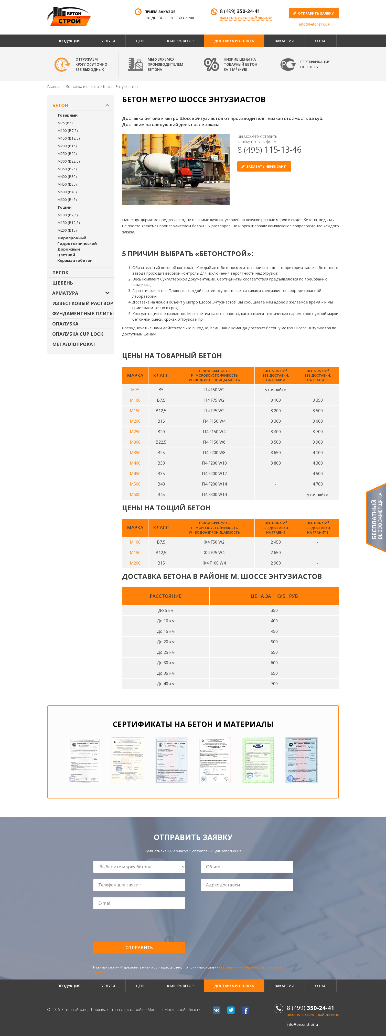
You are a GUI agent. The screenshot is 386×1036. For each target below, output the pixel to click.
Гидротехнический (77, 243)
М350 (135, 452)
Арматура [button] (65, 293)
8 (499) (240, 11)
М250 (135, 431)
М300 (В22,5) (68, 161)
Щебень (62, 283)
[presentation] (132, 926)
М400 (135, 463)
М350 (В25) (67, 168)
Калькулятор (180, 40)
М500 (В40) (67, 191)
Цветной (66, 254)
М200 (135, 421)
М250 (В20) (67, 153)
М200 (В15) (67, 145)
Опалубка (65, 324)
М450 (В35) (67, 184)
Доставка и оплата (234, 40)
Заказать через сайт (266, 166)
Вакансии (284, 40)
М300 (135, 442)
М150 (135, 410)
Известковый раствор (82, 303)
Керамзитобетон (74, 260)
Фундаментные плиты (83, 313)
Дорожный (68, 249)
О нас (320, 40)
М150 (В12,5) (68, 138)
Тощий (64, 207)
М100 (135, 400)
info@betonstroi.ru (314, 24)
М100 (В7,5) (67, 130)
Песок (60, 272)
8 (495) (269, 149)
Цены (141, 40)
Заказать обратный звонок (246, 18)
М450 (135, 473)
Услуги (108, 40)
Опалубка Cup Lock (77, 334)
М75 (135, 389)
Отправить (139, 947)
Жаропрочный (71, 237)
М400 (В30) (67, 176)
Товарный (67, 115)
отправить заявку (316, 13)
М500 (135, 484)
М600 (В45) (67, 199)
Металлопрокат (74, 344)
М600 (135, 494)
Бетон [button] (60, 105)
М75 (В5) (65, 122)
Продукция (69, 40)
